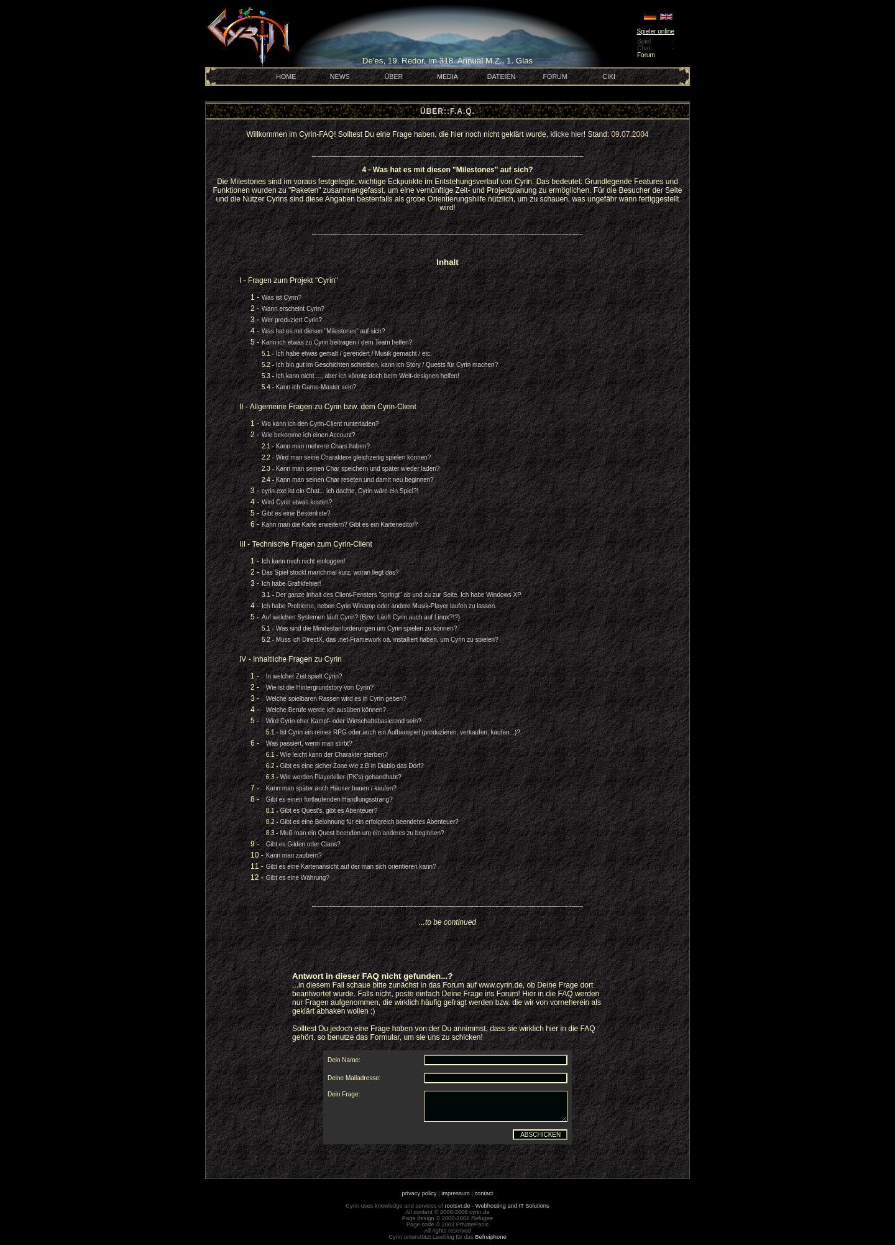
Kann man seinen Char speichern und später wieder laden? (358, 468)
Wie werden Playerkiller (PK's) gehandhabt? (340, 777)
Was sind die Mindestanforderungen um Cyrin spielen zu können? (366, 628)
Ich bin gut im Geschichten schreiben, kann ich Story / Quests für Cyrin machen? (387, 364)
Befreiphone (490, 1237)
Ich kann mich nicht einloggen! (304, 561)
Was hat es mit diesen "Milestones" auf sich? (323, 331)
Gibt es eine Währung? (297, 877)
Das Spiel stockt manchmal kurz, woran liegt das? (330, 572)
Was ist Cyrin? (281, 297)
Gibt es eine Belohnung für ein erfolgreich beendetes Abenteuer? (369, 821)
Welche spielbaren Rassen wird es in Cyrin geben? (336, 698)
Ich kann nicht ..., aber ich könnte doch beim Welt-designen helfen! (367, 376)
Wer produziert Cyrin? (292, 320)
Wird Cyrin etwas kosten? (297, 502)
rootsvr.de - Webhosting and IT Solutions (497, 1206)
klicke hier (566, 134)
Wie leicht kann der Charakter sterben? (333, 754)
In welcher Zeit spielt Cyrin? (304, 676)
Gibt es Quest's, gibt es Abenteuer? (328, 810)
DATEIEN (501, 76)
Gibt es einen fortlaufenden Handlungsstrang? (329, 799)
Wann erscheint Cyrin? (293, 308)
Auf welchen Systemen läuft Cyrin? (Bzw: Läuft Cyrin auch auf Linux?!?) (361, 617)
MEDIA (447, 76)
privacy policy (419, 1193)
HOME (286, 76)
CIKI (608, 76)
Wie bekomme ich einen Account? (309, 435)
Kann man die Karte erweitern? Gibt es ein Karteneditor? (340, 524)
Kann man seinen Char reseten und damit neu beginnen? (355, 479)
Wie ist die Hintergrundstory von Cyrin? (320, 687)
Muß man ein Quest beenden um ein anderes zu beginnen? (362, 833)
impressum (455, 1193)
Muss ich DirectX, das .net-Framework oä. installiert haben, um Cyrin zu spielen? (387, 639)
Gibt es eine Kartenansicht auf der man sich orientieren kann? (351, 866)
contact (483, 1193)
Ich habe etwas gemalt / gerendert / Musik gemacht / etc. (354, 353)
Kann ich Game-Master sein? (316, 387)
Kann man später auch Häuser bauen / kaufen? (331, 788)
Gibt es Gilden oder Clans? (303, 844)
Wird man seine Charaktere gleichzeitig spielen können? (353, 457)
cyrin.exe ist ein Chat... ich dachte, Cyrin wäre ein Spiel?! (340, 491)
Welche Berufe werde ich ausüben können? (326, 709)
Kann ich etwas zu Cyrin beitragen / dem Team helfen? (337, 342)
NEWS (340, 76)
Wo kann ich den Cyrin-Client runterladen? (320, 423)
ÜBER (394, 76)
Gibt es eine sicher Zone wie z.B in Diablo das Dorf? (351, 765)
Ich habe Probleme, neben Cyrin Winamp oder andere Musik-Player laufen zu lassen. (379, 606)
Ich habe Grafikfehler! (291, 583)
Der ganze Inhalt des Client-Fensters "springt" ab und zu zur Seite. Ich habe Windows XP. (399, 594)
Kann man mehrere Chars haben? (323, 446)
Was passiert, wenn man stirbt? (309, 743)
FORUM (555, 76)
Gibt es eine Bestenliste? (296, 513)
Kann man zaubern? (294, 855)
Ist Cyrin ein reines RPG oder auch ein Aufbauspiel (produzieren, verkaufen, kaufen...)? (400, 732)
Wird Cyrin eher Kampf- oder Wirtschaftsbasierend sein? (343, 721)
